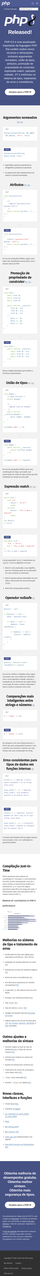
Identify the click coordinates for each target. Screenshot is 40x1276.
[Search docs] (33, 3)
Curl (6, 1023)
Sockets (15, 1023)
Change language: (10, 9)
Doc (21, 122)
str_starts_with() (22, 1114)
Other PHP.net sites (11, 1268)
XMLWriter (30, 1023)
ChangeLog (7, 1226)
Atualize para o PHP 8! (20, 92)
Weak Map (14, 1104)
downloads (15, 1219)
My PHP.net (8, 1263)
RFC (18, 122)
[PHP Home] (6, 3)
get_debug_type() (12, 1127)
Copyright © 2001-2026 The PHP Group (18, 1258)
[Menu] (37, 3)
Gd (10, 1023)
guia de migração (10, 1231)
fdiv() (7, 1122)
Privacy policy (26, 1268)
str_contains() (10, 1114)
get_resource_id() (12, 1132)
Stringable (16, 1109)
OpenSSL (22, 1023)
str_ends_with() (11, 1117)
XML (6, 1026)
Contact (18, 1263)
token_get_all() (11, 1137)
